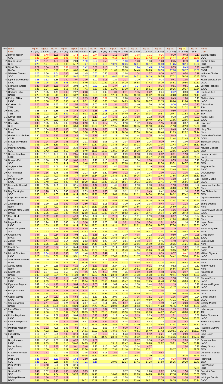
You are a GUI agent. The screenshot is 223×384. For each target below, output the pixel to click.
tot (36, 48)
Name (11, 48)
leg (33, 48)
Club (10, 51)
